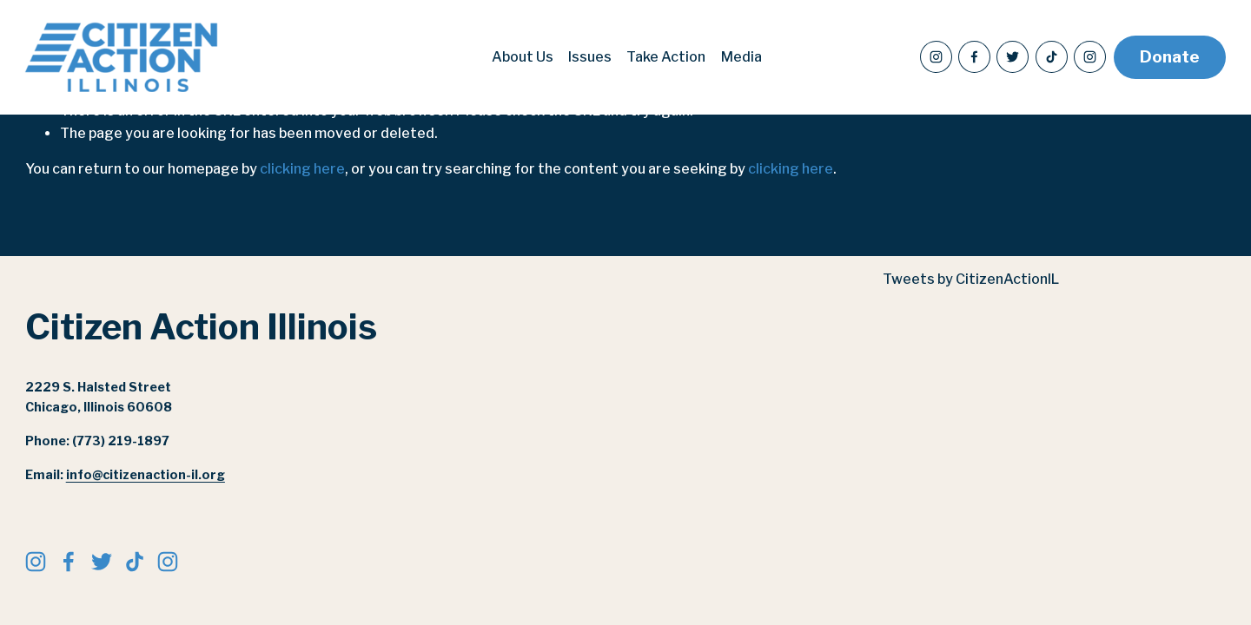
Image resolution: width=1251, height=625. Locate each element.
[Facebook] (974, 57)
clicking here (302, 169)
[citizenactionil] (1090, 57)
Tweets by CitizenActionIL (971, 279)
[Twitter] (1012, 57)
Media (741, 57)
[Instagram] (936, 57)
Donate (1170, 57)
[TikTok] (1052, 57)
